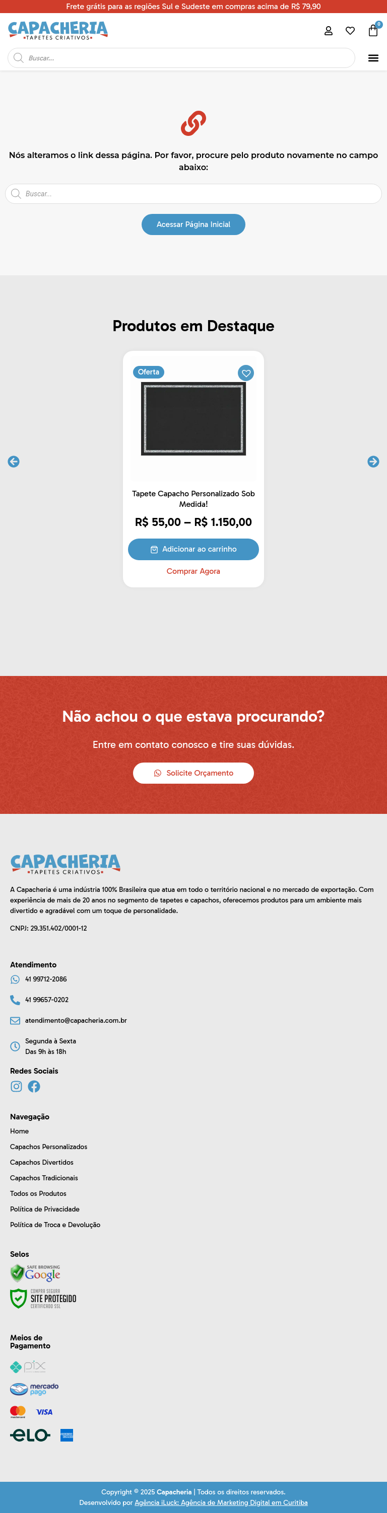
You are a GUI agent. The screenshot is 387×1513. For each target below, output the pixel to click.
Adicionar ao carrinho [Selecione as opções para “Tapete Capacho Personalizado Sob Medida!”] (199, 549)
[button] (373, 58)
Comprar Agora (193, 571)
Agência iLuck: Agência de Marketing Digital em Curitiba (221, 1502)
